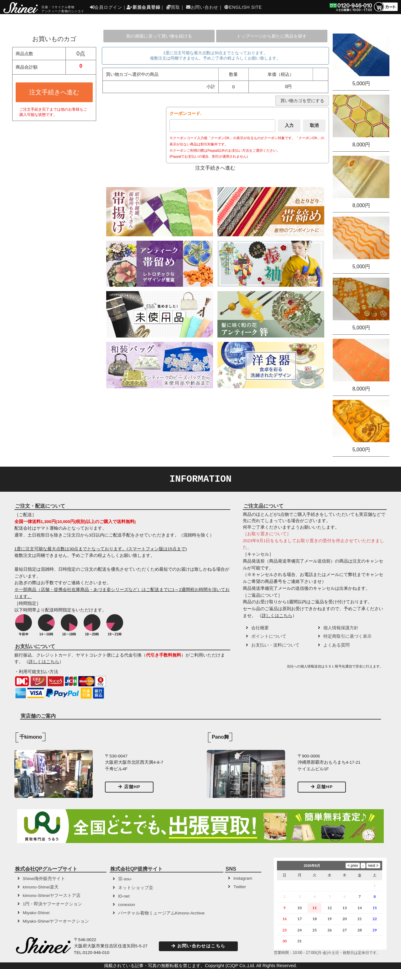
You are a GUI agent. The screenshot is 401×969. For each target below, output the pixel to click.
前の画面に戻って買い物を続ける (159, 36)
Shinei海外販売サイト (44, 878)
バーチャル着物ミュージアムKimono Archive (161, 913)
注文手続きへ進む (54, 92)
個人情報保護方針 (340, 628)
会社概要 (260, 628)
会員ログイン (106, 7)
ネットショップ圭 (135, 887)
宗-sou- (125, 879)
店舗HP (129, 786)
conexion (126, 904)
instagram (242, 878)
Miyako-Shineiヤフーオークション (56, 921)
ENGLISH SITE (243, 7)
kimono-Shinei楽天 (41, 887)
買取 (173, 7)
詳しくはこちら (44, 661)
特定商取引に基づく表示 (347, 636)
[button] (263, 668)
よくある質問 (336, 645)
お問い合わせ (202, 7)
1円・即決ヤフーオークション (52, 904)
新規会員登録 (143, 7)
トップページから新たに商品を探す (272, 36)
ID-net (124, 896)
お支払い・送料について (275, 645)
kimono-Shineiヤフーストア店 (52, 895)
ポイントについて (268, 636)
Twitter (239, 886)
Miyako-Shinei (36, 912)
